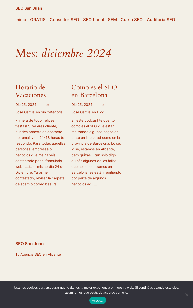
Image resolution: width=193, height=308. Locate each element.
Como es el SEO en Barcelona (94, 91)
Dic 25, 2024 (25, 104)
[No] (186, 294)
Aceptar (98, 300)
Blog (100, 112)
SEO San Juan (28, 8)
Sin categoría (52, 112)
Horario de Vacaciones (31, 91)
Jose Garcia (25, 112)
